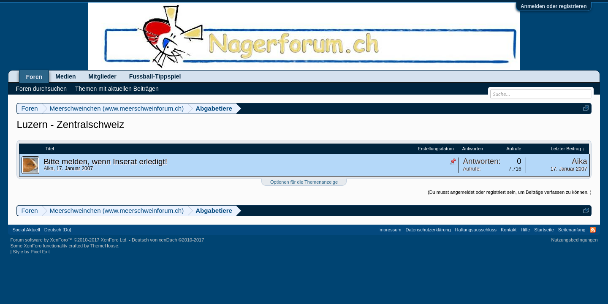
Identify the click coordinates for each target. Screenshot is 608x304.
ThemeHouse (104, 245)
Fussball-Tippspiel (155, 76)
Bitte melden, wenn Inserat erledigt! (105, 161)
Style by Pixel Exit (31, 251)
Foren (34, 76)
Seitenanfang (572, 229)
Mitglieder (103, 76)
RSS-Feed (593, 230)
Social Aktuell (26, 229)
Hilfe (525, 229)
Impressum (389, 229)
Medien (65, 76)
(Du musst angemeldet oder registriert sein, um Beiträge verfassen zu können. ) (510, 192)
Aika (48, 168)
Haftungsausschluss (476, 229)
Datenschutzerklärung (428, 229)
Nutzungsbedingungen (574, 239)
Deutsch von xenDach (168, 239)
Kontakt (508, 229)
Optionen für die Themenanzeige (304, 182)
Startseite (544, 229)
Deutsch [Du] (57, 229)
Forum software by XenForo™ (69, 239)
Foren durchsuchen (41, 88)
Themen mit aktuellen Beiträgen (117, 88)
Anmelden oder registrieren (554, 6)
